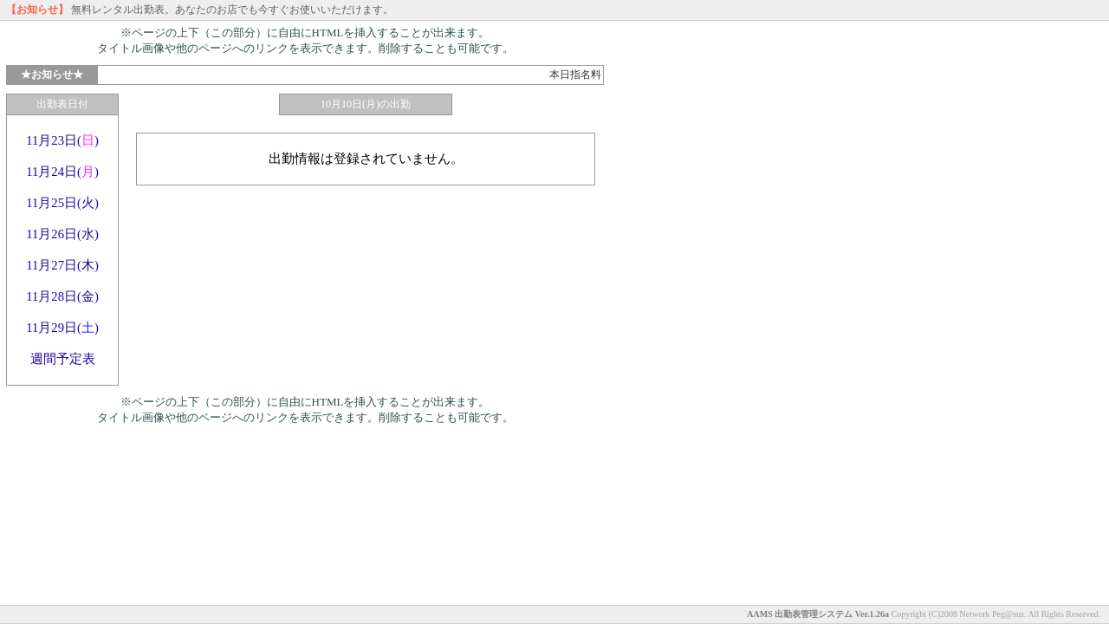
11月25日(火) (62, 203)
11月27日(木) (62, 265)
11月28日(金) (62, 296)
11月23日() (62, 140)
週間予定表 (62, 359)
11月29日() (62, 328)
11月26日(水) (62, 234)
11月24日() (62, 172)
